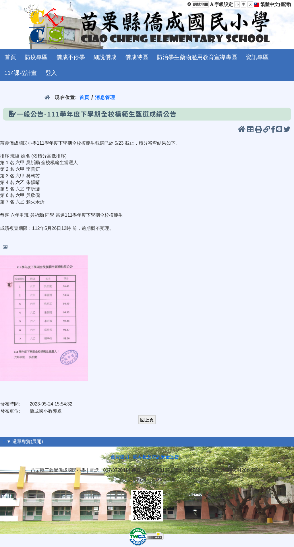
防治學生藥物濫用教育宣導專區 (197, 57)
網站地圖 (200, 4)
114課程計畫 (20, 73)
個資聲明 (120, 456)
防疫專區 (36, 57)
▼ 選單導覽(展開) (25, 441)
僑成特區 (136, 57)
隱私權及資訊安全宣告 (156, 456)
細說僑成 (105, 57)
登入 (51, 73)
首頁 (10, 57)
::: (3, 441)
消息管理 (105, 97)
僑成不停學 (70, 57)
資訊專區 (257, 57)
